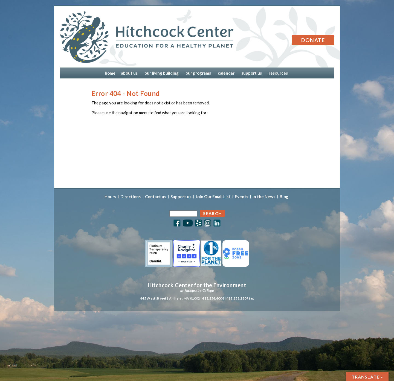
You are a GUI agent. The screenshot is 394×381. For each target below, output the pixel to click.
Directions (130, 196)
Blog (284, 196)
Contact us (155, 196)
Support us (180, 196)
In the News (264, 196)
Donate (313, 40)
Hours (110, 196)
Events (241, 196)
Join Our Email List (213, 196)
